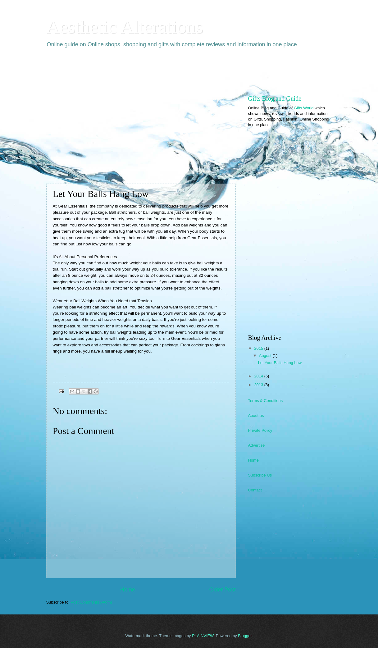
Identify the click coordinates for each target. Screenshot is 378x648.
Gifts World (303, 108)
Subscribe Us (260, 475)
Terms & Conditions (265, 400)
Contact (255, 490)
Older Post (222, 589)
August (266, 355)
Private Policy (260, 430)
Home (127, 589)
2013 (259, 384)
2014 (259, 376)
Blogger (245, 635)
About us (256, 415)
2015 (259, 348)
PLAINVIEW (202, 635)
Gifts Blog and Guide (275, 98)
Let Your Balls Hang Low (280, 362)
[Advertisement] (159, 70)
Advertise (256, 445)
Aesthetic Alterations (124, 26)
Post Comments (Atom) (91, 602)
